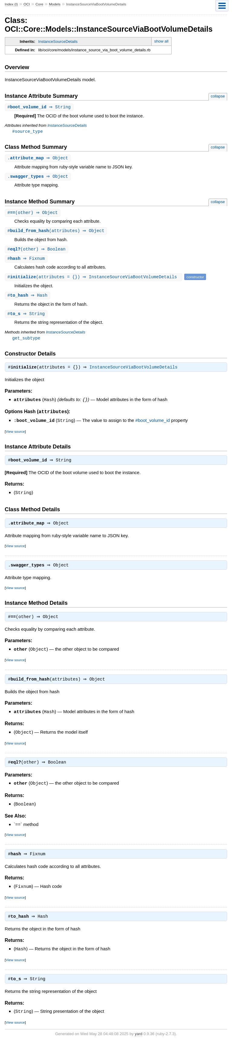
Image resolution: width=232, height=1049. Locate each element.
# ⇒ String (40, 107)
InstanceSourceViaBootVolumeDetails (135, 371)
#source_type (27, 132)
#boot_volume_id (152, 424)
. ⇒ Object (39, 159)
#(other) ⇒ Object (34, 214)
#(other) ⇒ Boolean (37, 251)
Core (40, 4)
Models (54, 4)
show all (161, 41)
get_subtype (26, 341)
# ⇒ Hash (28, 298)
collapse (218, 96)
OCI (27, 4)
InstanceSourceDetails (58, 41)
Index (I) (11, 4)
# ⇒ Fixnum (27, 261)
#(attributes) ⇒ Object (57, 232)
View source (15, 435)
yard (138, 1040)
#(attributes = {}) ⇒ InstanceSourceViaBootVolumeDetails (94, 279)
